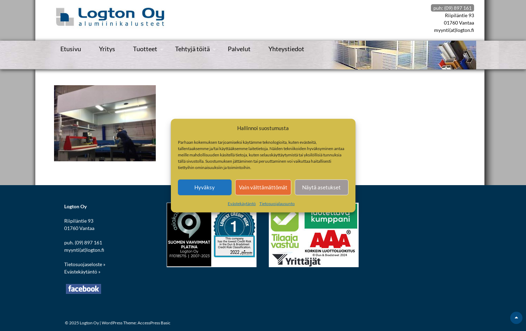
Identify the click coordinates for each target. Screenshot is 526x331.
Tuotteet (145, 49)
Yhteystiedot (286, 49)
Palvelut (239, 49)
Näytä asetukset (321, 187)
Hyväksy (204, 187)
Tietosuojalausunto (277, 203)
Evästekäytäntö (242, 203)
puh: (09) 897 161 (452, 8)
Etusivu (70, 49)
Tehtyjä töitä (192, 49)
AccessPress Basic (154, 322)
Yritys (107, 49)
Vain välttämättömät (263, 187)
